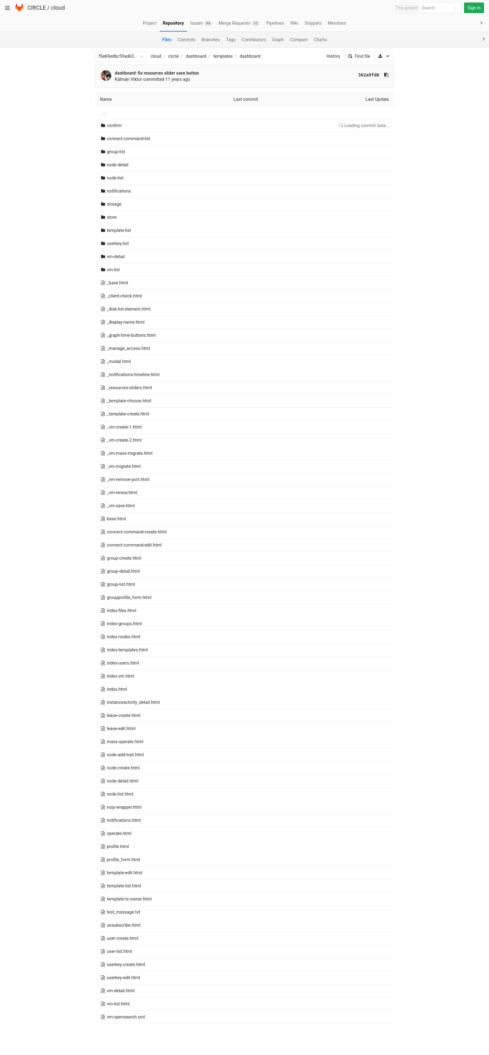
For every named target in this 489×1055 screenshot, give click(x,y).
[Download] (384, 56)
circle (173, 56)
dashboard (196, 56)
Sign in (474, 7)
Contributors (254, 39)
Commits (187, 39)
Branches (211, 39)
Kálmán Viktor (128, 79)
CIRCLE (36, 7)
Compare (299, 39)
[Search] (440, 8)
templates (223, 56)
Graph (278, 39)
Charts (320, 39)
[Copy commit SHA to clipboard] (386, 75)
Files (167, 39)
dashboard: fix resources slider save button (157, 73)
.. (104, 112)
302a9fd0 (368, 74)
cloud (58, 7)
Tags (230, 39)
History (334, 56)
